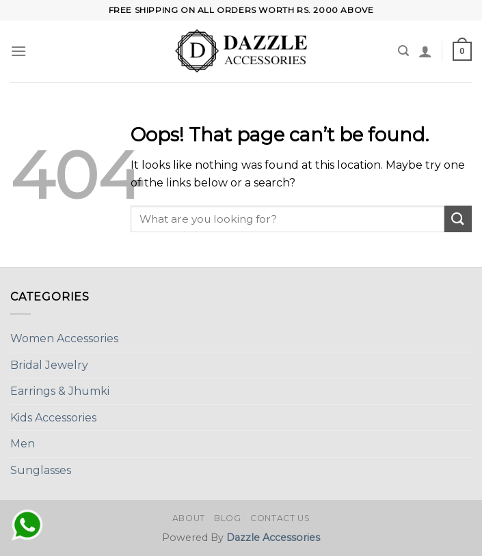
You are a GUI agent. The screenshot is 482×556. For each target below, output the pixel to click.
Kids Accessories (53, 417)
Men (22, 443)
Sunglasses (40, 470)
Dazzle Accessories (273, 537)
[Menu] (18, 51)
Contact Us (280, 518)
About (188, 518)
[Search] (403, 51)
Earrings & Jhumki (59, 391)
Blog (227, 518)
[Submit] (458, 219)
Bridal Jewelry (49, 365)
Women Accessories (64, 338)
